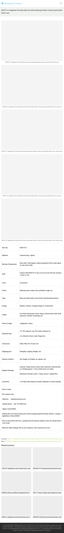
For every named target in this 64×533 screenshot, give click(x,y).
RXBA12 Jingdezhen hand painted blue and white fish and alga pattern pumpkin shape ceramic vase (16, 517)
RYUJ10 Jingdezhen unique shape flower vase (16, 468)
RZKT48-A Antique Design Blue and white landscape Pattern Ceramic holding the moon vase (33, 441)
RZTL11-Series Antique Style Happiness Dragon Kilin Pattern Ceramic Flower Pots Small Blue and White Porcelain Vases (47, 493)
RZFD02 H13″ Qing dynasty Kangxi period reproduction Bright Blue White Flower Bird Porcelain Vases (47, 468)
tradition (52, 528)
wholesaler (48, 530)
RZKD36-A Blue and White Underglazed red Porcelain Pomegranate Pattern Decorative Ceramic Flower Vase (16, 493)
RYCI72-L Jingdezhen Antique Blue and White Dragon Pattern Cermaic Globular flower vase (35, 439)
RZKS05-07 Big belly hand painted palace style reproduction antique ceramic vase (47, 517)
